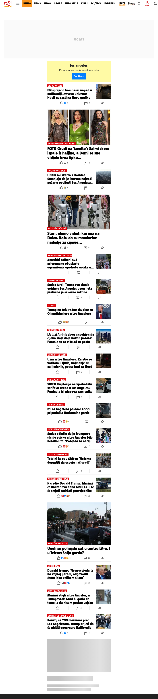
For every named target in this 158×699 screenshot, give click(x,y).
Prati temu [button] (79, 76)
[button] (139, 4)
